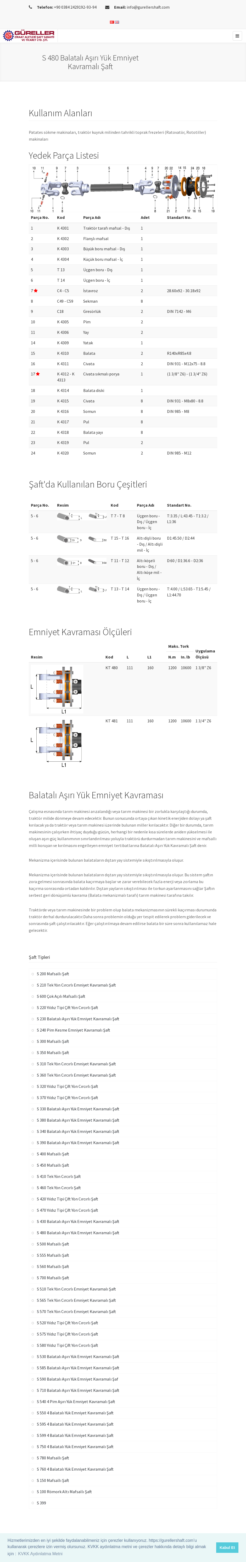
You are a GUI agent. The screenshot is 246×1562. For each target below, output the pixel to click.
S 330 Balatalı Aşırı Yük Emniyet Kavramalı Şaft (78, 1108)
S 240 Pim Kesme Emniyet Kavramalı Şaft (73, 1030)
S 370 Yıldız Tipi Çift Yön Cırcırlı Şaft (67, 1097)
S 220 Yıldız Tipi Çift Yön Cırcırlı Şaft (67, 1007)
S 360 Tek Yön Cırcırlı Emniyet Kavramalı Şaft (76, 1075)
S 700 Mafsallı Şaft (53, 1277)
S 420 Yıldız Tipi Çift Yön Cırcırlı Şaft (67, 1198)
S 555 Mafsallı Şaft (53, 1255)
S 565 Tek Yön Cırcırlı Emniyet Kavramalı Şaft (76, 1300)
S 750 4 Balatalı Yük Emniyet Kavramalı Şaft (75, 1446)
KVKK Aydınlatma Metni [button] (40, 1554)
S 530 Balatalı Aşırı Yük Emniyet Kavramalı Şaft (78, 1356)
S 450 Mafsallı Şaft (53, 1165)
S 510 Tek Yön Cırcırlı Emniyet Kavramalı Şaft (76, 1289)
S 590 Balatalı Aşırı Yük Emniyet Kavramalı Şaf (77, 1379)
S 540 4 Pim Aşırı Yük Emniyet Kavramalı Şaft (76, 1401)
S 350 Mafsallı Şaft (53, 1052)
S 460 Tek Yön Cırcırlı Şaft (59, 1187)
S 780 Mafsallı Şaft (53, 1457)
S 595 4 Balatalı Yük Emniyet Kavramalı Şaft (75, 1424)
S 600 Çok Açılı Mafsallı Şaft (61, 996)
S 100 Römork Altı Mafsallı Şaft (64, 1491)
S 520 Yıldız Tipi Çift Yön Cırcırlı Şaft (67, 1322)
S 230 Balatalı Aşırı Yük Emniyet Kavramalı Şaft (78, 1018)
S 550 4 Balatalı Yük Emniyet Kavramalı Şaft (75, 1412)
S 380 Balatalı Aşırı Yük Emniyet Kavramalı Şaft (78, 1120)
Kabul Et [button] (227, 1548)
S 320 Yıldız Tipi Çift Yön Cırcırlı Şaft (67, 1086)
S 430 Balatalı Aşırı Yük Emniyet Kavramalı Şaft (78, 1221)
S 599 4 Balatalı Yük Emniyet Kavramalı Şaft (75, 1435)
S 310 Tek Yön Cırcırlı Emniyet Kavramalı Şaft (76, 1063)
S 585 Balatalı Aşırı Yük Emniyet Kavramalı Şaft (78, 1367)
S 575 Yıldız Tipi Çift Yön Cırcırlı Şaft (67, 1334)
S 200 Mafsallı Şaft (53, 973)
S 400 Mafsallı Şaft (53, 1153)
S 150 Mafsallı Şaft (53, 1480)
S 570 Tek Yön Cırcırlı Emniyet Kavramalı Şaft (76, 1311)
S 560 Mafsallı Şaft (53, 1266)
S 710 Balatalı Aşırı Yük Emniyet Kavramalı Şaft (78, 1390)
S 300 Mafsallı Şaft (53, 1041)
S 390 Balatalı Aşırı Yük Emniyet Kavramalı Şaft (78, 1142)
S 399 (41, 1502)
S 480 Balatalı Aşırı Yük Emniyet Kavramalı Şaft (78, 1232)
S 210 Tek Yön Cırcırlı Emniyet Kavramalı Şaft (76, 985)
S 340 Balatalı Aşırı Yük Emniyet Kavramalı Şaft (78, 1131)
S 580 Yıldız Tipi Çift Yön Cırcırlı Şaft (67, 1345)
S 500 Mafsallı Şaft (53, 1244)
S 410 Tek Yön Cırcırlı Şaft (59, 1176)
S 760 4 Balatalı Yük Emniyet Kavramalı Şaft (75, 1469)
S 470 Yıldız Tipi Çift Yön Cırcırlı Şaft (67, 1210)
